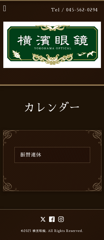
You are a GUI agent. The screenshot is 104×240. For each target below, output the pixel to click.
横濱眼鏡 (39, 231)
